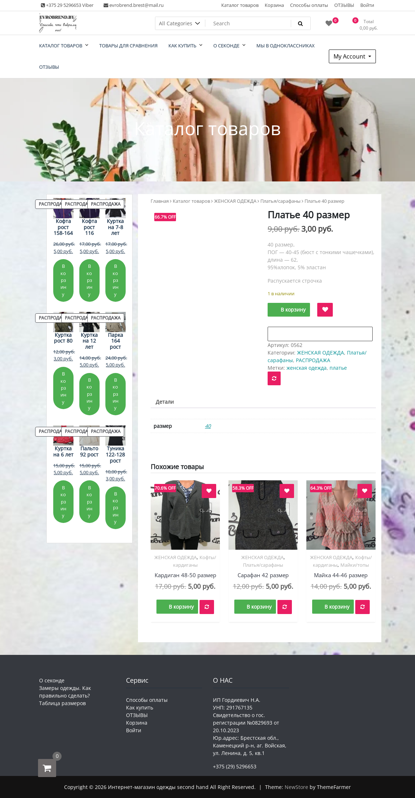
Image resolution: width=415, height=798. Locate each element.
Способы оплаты (309, 5)
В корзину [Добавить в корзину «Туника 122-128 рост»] (115, 507)
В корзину (293, 309)
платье (338, 367)
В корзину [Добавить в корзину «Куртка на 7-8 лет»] (115, 280)
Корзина (274, 5)
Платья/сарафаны (280, 201)
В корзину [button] (181, 606)
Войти (367, 5)
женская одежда (306, 367)
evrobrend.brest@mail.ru (134, 5)
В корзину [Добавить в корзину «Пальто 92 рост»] (89, 501)
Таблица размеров (62, 703)
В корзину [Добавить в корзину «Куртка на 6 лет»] (63, 501)
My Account (350, 56)
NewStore (296, 787)
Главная (160, 201)
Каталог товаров (240, 5)
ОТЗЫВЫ (344, 5)
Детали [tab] (165, 401)
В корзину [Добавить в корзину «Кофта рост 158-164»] (63, 280)
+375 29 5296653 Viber (67, 5)
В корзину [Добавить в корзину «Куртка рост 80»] (63, 387)
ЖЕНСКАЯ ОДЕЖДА (235, 201)
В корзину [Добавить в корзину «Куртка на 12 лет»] (89, 394)
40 (208, 425)
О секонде (51, 680)
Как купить (139, 707)
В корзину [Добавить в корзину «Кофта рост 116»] (89, 280)
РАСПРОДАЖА (313, 360)
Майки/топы (354, 565)
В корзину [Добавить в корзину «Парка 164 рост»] (115, 394)
